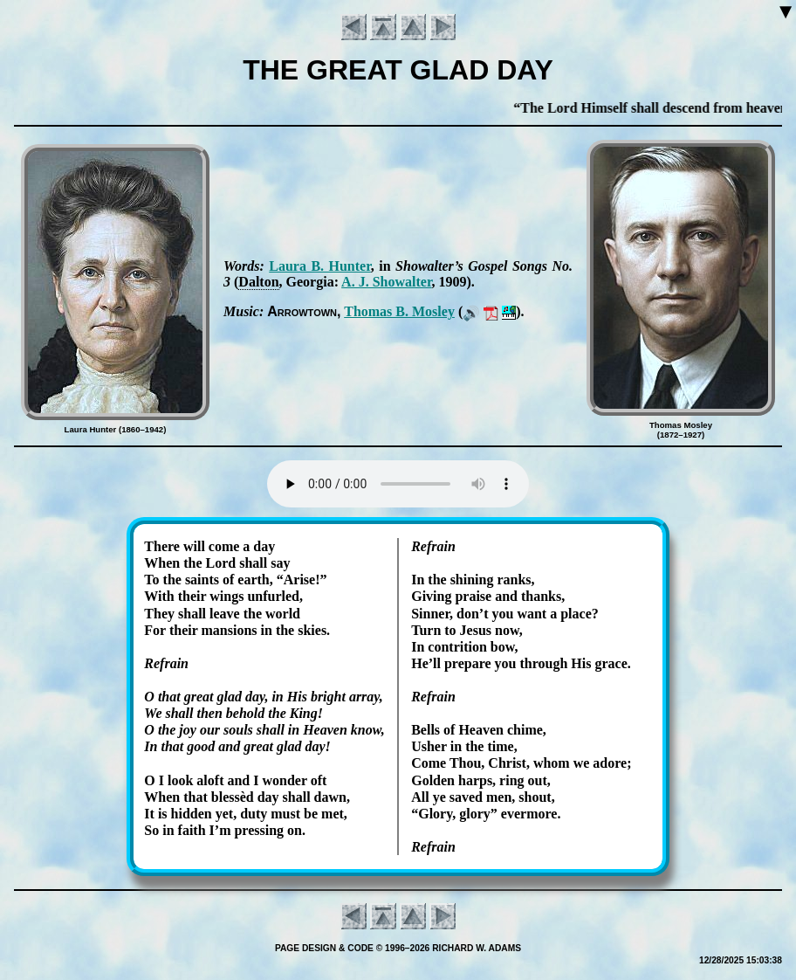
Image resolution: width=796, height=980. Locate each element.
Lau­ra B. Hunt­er (320, 266)
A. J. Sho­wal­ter (386, 281)
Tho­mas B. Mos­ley (399, 311)
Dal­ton (258, 281)
